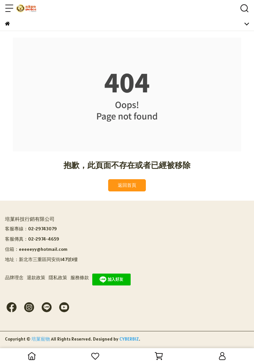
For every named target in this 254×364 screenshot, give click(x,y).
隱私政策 (58, 278)
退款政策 (36, 278)
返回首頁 (127, 185)
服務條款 (79, 278)
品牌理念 (14, 278)
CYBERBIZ (129, 339)
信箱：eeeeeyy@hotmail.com (36, 249)
